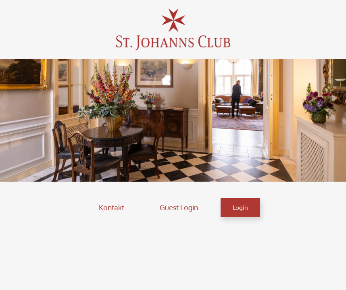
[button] (111, 207)
